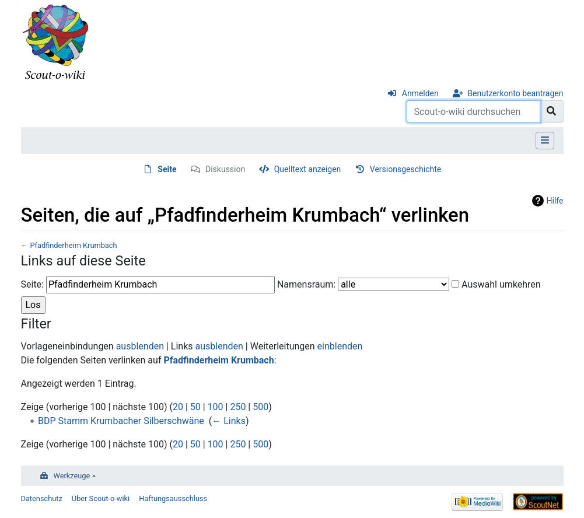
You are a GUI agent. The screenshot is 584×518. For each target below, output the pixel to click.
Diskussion (225, 169)
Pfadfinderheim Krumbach (73, 245)
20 (178, 406)
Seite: (32, 284)
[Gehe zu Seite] (552, 111)
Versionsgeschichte (405, 169)
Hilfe (555, 200)
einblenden (340, 346)
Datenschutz (41, 498)
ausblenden (140, 346)
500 (260, 406)
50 (195, 406)
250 (238, 406)
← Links (229, 420)
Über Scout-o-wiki (101, 498)
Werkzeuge (72, 475)
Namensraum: (306, 284)
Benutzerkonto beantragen (515, 93)
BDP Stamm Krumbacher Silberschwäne (121, 420)
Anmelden (420, 93)
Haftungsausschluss (173, 498)
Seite (167, 169)
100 (215, 406)
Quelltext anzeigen (307, 169)
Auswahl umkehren (501, 284)
